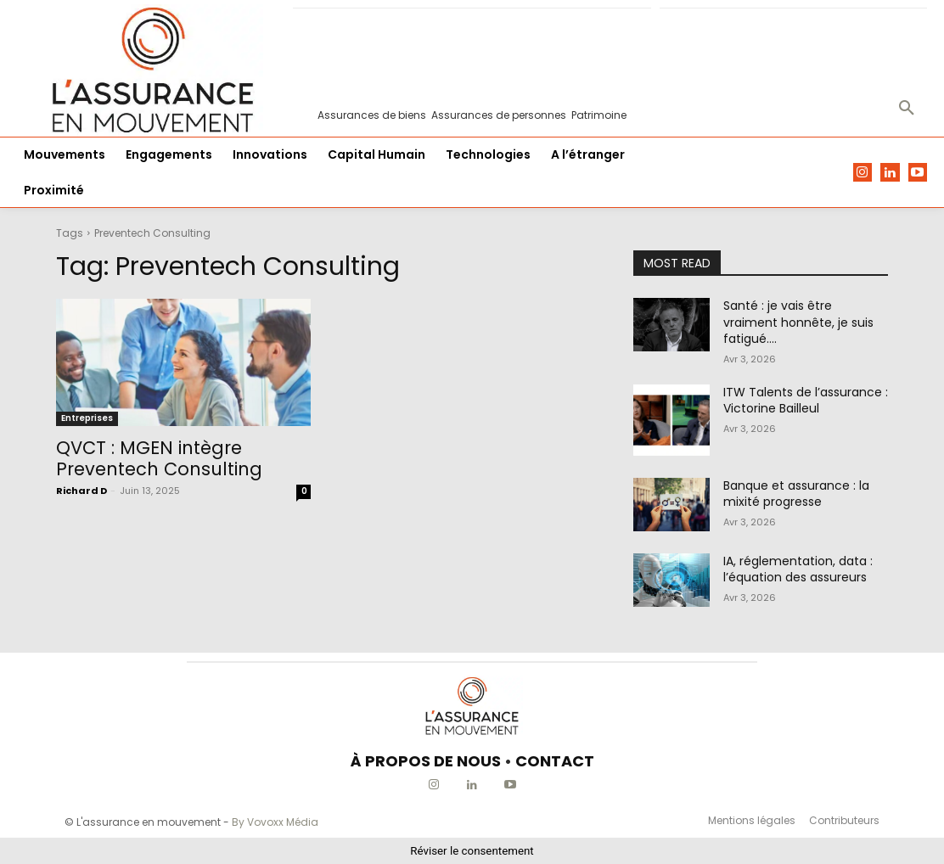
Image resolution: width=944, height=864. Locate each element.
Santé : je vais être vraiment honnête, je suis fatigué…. (798, 322)
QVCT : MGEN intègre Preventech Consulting (159, 458)
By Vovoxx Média (275, 822)
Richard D (81, 490)
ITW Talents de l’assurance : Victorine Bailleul (805, 401)
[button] (906, 108)
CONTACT (554, 760)
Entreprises (87, 418)
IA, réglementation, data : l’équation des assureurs (798, 569)
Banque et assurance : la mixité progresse (796, 494)
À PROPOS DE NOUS (426, 760)
